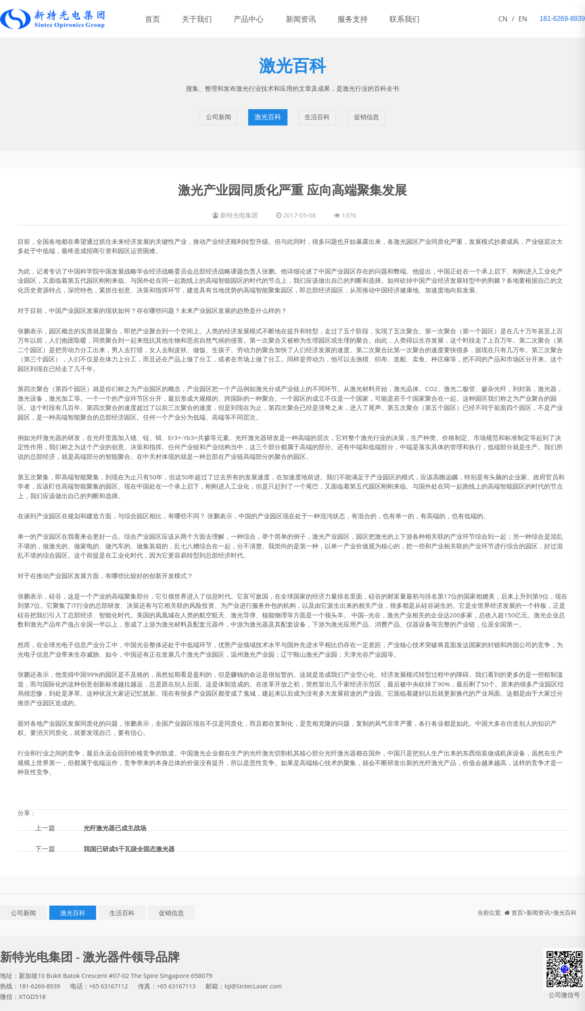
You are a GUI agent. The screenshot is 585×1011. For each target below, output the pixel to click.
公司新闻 (217, 111)
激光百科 (267, 111)
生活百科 (318, 111)
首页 (156, 19)
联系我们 (445, 19)
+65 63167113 (181, 973)
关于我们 (208, 19)
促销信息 (368, 111)
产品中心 (267, 19)
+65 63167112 (111, 973)
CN (503, 18)
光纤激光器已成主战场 (117, 814)
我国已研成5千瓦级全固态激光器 (132, 835)
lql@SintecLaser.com (261, 973)
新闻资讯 (327, 19)
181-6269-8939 (40, 973)
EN (523, 18)
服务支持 (386, 19)
